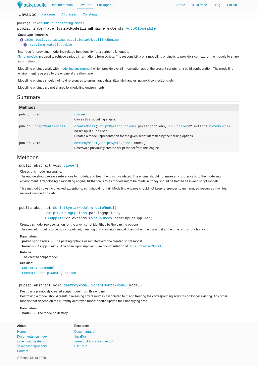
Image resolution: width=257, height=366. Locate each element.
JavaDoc (85, 5)
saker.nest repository (32, 346)
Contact (22, 351)
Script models (28, 56)
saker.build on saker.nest (91, 341)
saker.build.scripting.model (59, 23)
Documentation (62, 5)
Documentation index (32, 336)
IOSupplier (178, 126)
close (79, 114)
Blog (217, 5)
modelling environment (75, 69)
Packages (104, 5)
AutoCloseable (141, 28)
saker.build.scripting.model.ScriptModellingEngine (71, 40)
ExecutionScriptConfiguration (49, 273)
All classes (69, 14)
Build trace (199, 5)
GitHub (232, 5)
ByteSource (218, 126)
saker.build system (30, 341)
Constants (90, 14)
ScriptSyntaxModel (49, 126)
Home (180, 5)
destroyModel (85, 143)
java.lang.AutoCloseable (50, 45)
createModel (85, 126)
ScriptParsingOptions (116, 126)
